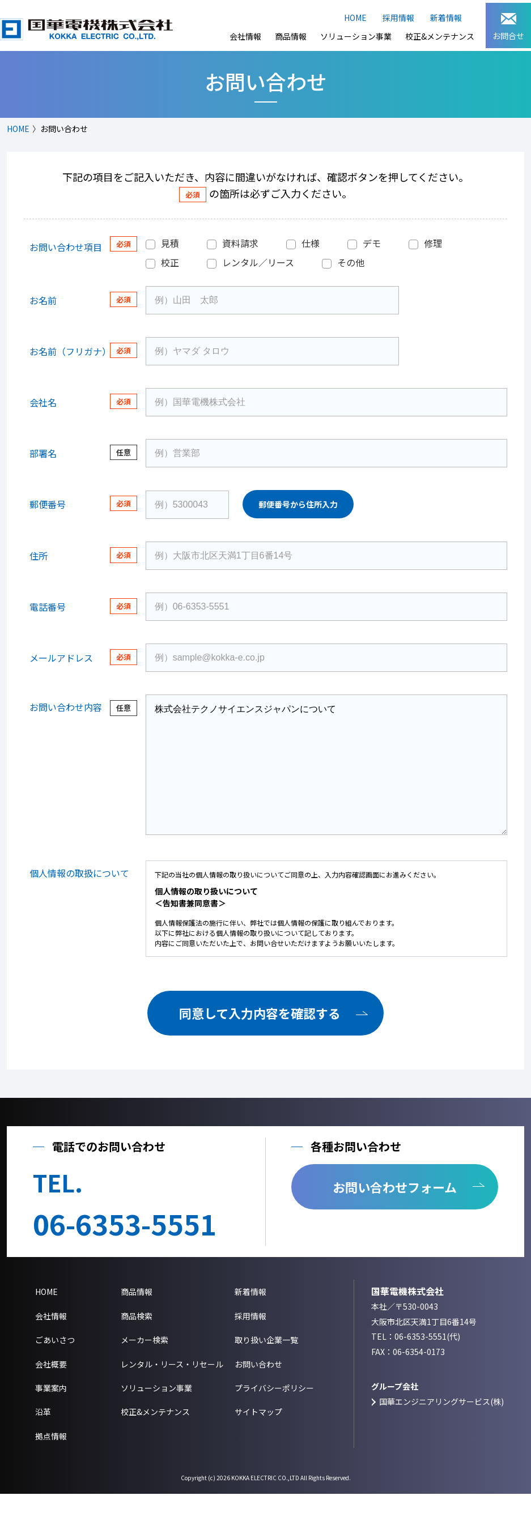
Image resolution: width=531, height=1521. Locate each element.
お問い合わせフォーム (395, 1214)
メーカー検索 (144, 1367)
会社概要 (51, 1391)
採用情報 (398, 17)
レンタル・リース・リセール (172, 1391)
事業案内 (51, 1415)
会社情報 (245, 36)
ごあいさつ (55, 1367)
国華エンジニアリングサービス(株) (441, 1428)
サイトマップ (258, 1439)
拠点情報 (51, 1463)
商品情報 (291, 36)
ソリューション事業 (356, 36)
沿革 (43, 1439)
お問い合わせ (258, 1391)
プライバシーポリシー (274, 1415)
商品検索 (136, 1343)
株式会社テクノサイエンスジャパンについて (326, 778)
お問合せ (508, 27)
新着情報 (446, 17)
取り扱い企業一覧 (266, 1367)
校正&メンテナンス (439, 36)
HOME (355, 17)
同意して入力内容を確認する (260, 1040)
